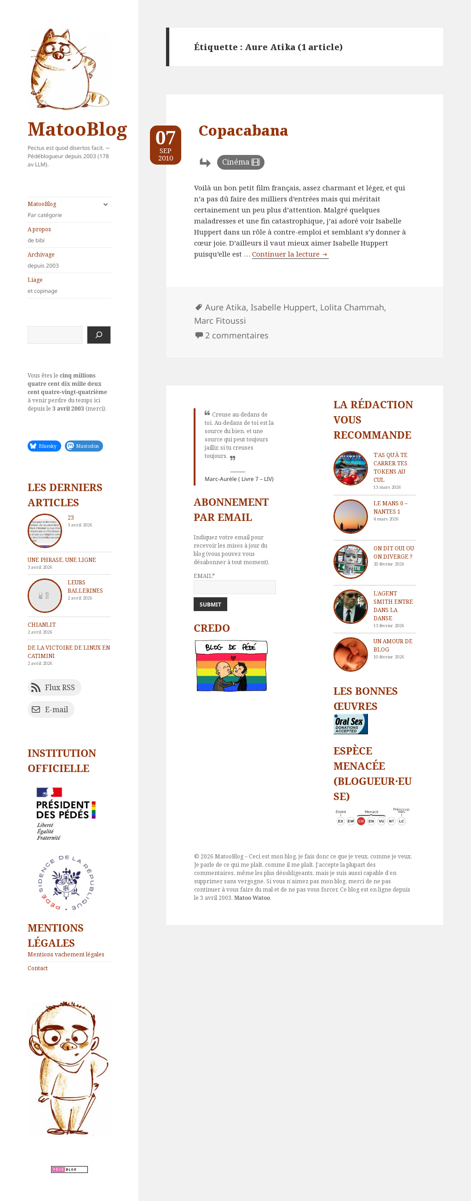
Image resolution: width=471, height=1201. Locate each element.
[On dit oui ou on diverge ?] (350, 561)
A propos (69, 235)
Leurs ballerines (85, 586)
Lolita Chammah (352, 307)
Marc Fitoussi (220, 320)
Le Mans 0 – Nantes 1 (390, 507)
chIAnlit (42, 625)
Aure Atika (225, 307)
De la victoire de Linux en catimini (69, 652)
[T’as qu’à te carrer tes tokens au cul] (350, 468)
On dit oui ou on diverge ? (393, 552)
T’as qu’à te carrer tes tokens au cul (390, 467)
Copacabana (243, 130)
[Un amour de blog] (350, 654)
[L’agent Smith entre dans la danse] (350, 606)
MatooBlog (77, 128)
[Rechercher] (99, 335)
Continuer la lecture (290, 253)
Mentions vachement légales (66, 954)
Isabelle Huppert (283, 307)
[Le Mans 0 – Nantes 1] (350, 516)
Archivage (69, 260)
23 (71, 517)
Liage (69, 285)
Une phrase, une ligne (62, 560)
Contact (38, 968)
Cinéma (235, 162)
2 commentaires (237, 335)
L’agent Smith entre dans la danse (393, 605)
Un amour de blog (393, 645)
